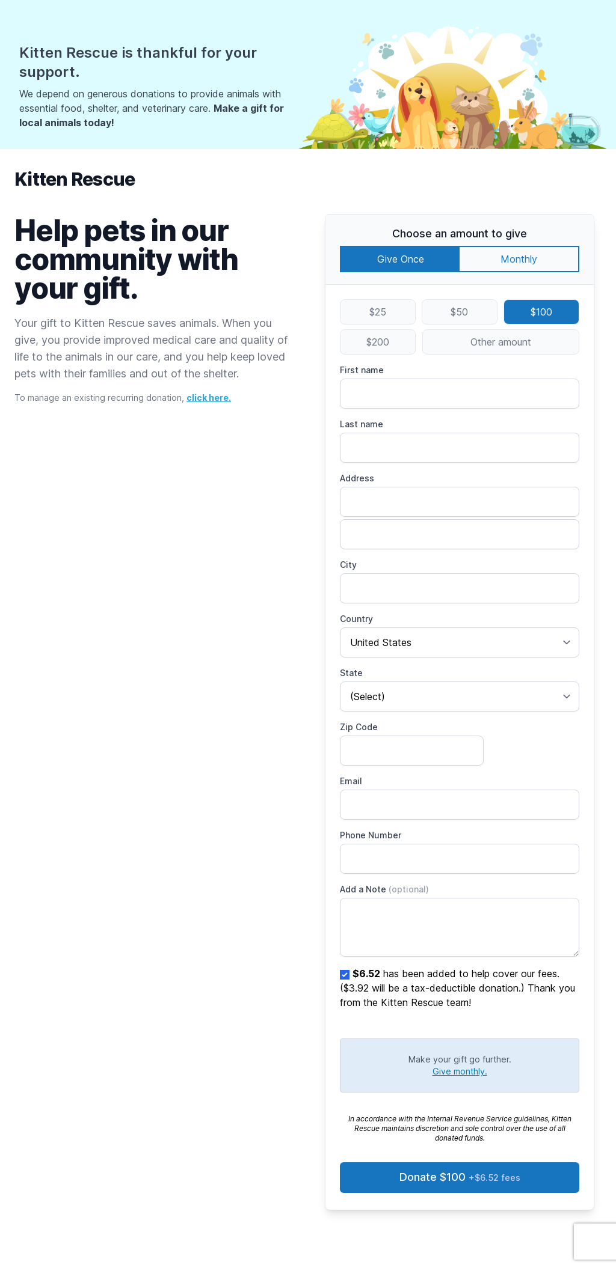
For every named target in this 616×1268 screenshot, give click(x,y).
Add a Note (384, 889)
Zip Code (359, 727)
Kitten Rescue (74, 179)
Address (357, 478)
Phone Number (370, 835)
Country (356, 619)
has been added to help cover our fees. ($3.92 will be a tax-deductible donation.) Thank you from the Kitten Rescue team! (457, 988)
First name (362, 370)
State (351, 673)
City (348, 564)
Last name (361, 424)
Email (351, 781)
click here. (208, 397)
